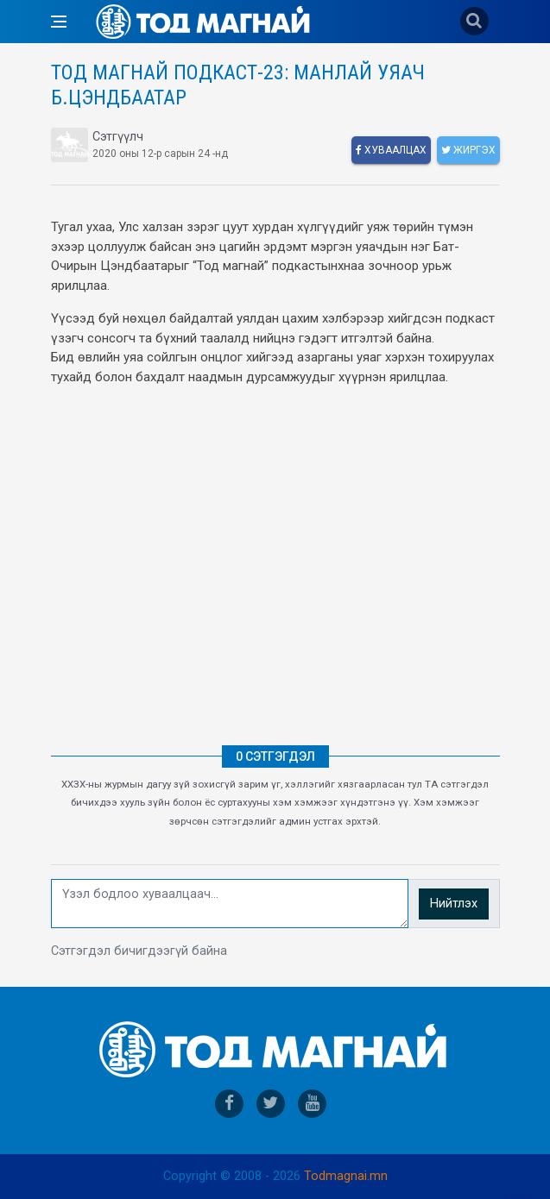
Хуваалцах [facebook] (391, 150)
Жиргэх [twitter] (468, 150)
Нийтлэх (453, 903)
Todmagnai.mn (346, 1176)
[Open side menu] (58, 21)
